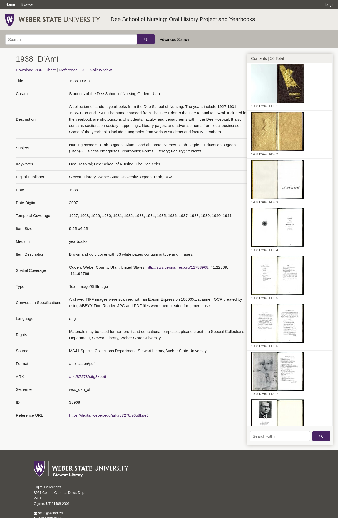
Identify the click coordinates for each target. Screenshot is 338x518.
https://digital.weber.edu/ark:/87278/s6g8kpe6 (109, 415)
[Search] (71, 39)
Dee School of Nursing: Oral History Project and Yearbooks (183, 19)
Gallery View (101, 70)
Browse (26, 4)
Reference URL (72, 70)
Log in (330, 4)
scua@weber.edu (49, 513)
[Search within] (280, 436)
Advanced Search (174, 39)
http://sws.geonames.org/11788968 (177, 267)
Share (51, 70)
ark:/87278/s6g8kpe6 (87, 376)
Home (10, 4)
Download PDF (29, 70)
